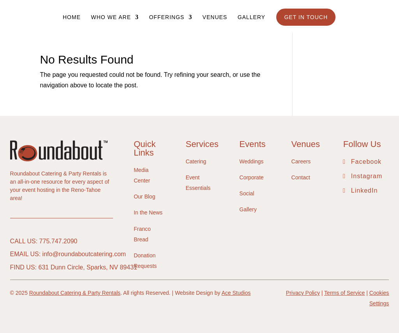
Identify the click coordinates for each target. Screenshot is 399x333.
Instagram (366, 176)
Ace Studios (236, 293)
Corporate (251, 177)
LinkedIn (364, 190)
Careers (301, 161)
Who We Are (111, 17)
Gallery (251, 17)
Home (72, 17)
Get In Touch (306, 17)
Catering (195, 161)
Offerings (166, 17)
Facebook (366, 161)
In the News (148, 212)
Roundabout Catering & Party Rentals (74, 293)
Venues (215, 17)
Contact (300, 177)
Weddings (251, 161)
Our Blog (144, 196)
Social (246, 193)
